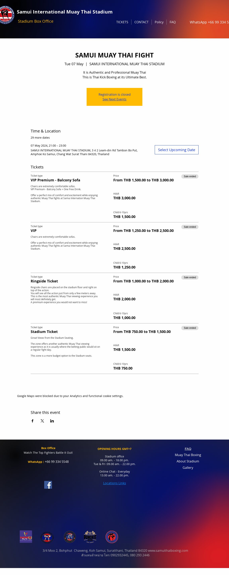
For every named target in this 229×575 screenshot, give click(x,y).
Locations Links (114, 483)
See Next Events (114, 99)
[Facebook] (48, 485)
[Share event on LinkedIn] (52, 420)
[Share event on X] (42, 420)
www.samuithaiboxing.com (168, 550)
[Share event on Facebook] (32, 420)
